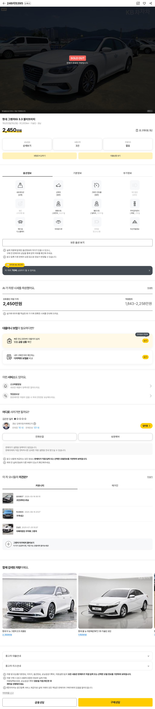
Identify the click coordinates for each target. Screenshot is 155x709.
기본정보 (77, 173)
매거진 (115, 485)
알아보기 (77, 341)
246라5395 (19, 3)
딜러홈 (145, 426)
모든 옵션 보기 (77, 242)
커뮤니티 (40, 485)
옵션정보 (27, 173)
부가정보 (127, 173)
